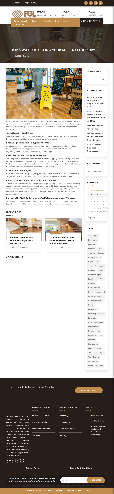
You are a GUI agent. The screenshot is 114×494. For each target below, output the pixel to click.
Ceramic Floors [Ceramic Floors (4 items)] (94, 257)
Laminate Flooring (40, 422)
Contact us (19, 25)
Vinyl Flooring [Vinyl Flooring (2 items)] (93, 357)
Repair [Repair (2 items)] (91, 348)
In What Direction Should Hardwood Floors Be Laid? (95, 136)
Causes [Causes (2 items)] (101, 253)
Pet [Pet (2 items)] (101, 335)
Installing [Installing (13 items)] (92, 314)
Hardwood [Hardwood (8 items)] (100, 292)
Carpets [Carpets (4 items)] (91, 253)
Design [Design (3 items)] (100, 270)
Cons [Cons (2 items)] (90, 266)
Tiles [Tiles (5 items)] (95, 353)
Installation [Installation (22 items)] (93, 309)
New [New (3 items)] (99, 331)
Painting (62, 435)
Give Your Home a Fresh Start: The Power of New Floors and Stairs (62, 240)
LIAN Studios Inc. (63, 491)
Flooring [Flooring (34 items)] (91, 283)
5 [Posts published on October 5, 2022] (94, 201)
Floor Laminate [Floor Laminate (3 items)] (94, 287)
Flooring (25, 56)
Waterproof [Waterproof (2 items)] (93, 361)
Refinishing (63, 415)
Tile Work (36, 435)
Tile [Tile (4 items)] (89, 353)
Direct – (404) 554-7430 (26, 3)
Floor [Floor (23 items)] (102, 279)
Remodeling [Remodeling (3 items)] (93, 344)
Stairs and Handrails (41, 429)
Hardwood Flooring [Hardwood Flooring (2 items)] (96, 296)
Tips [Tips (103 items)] (101, 353)
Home (16, 21)
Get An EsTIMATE (91, 21)
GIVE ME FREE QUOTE (89, 390)
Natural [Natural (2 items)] (91, 331)
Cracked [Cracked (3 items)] (91, 270)
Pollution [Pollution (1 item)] (91, 340)
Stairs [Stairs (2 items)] (98, 348)
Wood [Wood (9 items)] (90, 366)
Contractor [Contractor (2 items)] (99, 266)
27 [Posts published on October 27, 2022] (98, 211)
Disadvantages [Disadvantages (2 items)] (94, 275)
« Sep (89, 218)
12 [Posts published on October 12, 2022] (95, 205)
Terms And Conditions (81, 468)
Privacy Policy (33, 468)
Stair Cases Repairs (67, 429)
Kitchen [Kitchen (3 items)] (101, 314)
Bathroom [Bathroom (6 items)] (92, 240)
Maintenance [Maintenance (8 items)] (93, 326)
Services (36, 21)
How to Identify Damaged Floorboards (94, 147)
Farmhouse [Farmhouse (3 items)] (92, 279)
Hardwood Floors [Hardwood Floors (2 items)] (95, 301)
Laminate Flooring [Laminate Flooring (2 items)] (95, 322)
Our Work (48, 21)
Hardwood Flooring (40, 415)
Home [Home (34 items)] (90, 305)
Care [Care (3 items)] (100, 249)
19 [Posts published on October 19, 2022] (95, 208)
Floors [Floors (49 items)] (90, 292)
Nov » (95, 218)
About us (25, 21)
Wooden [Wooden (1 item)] (99, 366)
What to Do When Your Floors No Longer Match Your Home (22, 240)
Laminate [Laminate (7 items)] (92, 318)
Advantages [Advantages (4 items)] (93, 236)
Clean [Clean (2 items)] (90, 262)
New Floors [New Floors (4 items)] (92, 335)
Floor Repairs (64, 422)
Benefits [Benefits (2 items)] (91, 249)
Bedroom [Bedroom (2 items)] (92, 244)
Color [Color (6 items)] (98, 262)
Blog (57, 21)
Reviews (65, 21)
